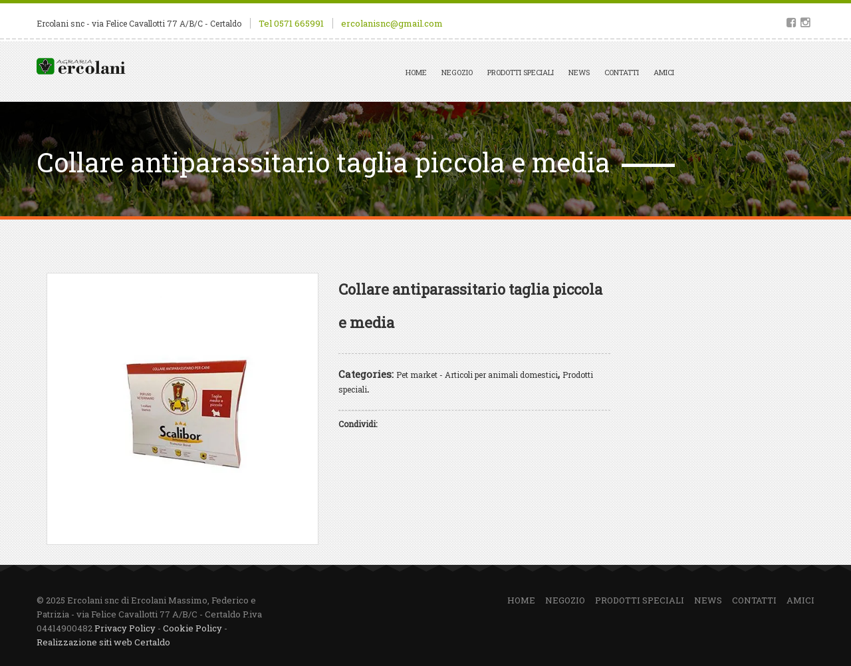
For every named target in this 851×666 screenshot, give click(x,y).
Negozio (457, 72)
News (579, 72)
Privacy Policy (125, 628)
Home (416, 72)
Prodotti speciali (520, 72)
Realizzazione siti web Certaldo (103, 642)
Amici (664, 72)
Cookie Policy (192, 628)
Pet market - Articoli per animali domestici (477, 374)
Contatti (621, 72)
